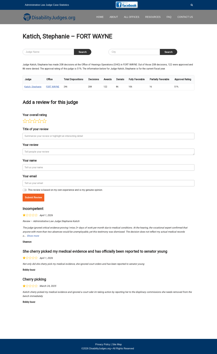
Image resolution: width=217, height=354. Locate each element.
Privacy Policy (102, 344)
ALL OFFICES (131, 17)
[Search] (192, 5)
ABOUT (114, 17)
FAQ (169, 17)
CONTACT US (185, 17)
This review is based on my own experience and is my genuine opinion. (65, 220)
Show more (33, 266)
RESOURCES (152, 17)
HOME (100, 17)
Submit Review (33, 227)
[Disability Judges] (49, 17)
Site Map (117, 344)
